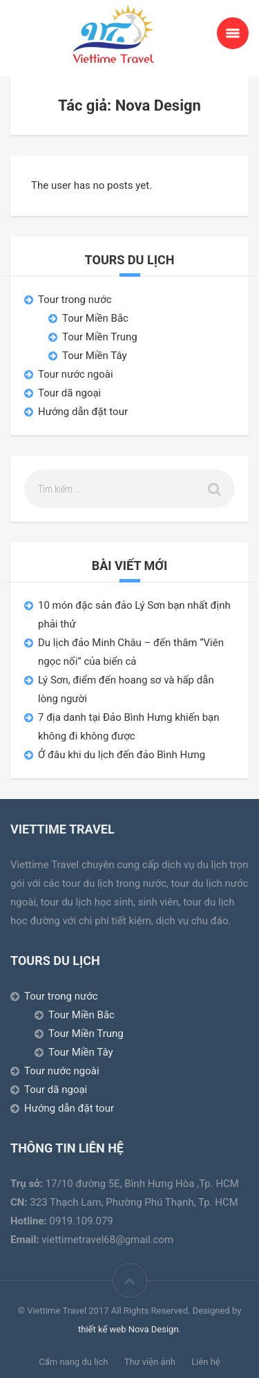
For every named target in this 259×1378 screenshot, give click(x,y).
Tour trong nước (75, 299)
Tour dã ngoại (69, 393)
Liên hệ (205, 1362)
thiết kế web (102, 1329)
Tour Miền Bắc (95, 318)
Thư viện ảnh (149, 1362)
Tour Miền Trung (99, 337)
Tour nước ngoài (75, 374)
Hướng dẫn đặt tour (83, 411)
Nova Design (153, 1329)
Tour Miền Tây (94, 355)
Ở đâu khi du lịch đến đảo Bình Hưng (121, 754)
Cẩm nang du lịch (73, 1362)
